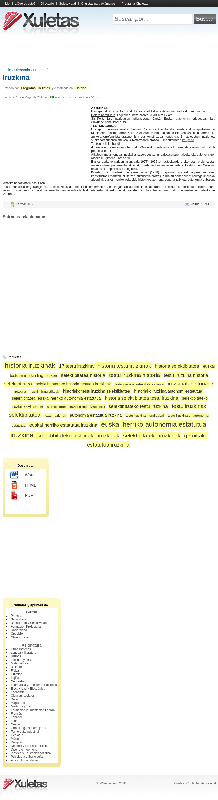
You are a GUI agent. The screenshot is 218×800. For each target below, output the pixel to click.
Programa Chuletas (135, 3)
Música (15, 739)
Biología (16, 667)
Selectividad (67, 3)
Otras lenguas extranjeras (28, 728)
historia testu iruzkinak (124, 366)
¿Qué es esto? (25, 3)
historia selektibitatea (177, 366)
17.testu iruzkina (76, 366)
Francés (16, 713)
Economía (18, 692)
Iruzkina (16, 77)
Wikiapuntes (108, 783)
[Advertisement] (109, 51)
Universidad (19, 630)
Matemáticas (19, 663)
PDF (21, 495)
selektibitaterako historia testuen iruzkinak (73, 384)
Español (16, 717)
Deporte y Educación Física (29, 746)
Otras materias (21, 649)
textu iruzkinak (55, 415)
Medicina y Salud (22, 706)
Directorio (47, 3)
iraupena (188, 140)
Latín (14, 721)
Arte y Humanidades (25, 760)
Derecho (16, 699)
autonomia (183, 118)
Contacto (192, 783)
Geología (17, 735)
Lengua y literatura (23, 652)
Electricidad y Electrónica (28, 688)
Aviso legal (208, 783)
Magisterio (18, 703)
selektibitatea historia (83, 375)
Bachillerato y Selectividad (29, 623)
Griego (15, 724)
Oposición (17, 633)
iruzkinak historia (188, 383)
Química (16, 674)
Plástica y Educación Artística (31, 753)
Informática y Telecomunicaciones (34, 685)
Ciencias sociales (23, 696)
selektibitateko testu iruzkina (138, 406)
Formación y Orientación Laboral (33, 710)
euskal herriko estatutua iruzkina (63, 425)
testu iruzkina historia (134, 375)
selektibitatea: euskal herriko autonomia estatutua (56, 398)
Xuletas (179, 783)
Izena (114, 111)
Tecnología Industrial (25, 731)
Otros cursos (19, 637)
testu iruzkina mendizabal (145, 415)
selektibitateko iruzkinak (151, 435)
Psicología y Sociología (27, 756)
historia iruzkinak (30, 365)
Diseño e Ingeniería (24, 749)
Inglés (15, 678)
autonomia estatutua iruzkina (96, 415)
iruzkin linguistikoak (44, 391)
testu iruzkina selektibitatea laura (139, 384)
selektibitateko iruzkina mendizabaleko (76, 407)
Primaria (16, 616)
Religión (16, 742)
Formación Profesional (26, 626)
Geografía (17, 681)
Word (22, 475)
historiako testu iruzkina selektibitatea (96, 391)
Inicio (6, 3)
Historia (39, 70)
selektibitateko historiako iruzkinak (78, 435)
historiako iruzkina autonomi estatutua (168, 391)
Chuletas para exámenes (98, 3)
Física (15, 670)
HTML (23, 485)
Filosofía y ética (21, 660)
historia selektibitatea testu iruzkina (141, 398)
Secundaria (18, 619)
